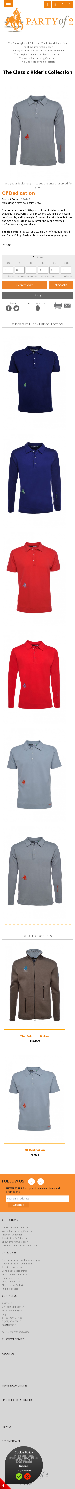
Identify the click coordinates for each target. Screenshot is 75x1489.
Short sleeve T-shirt (12, 1285)
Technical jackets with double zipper (21, 1259)
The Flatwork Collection (54, 43)
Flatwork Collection (12, 1234)
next (52, 331)
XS (8, 263)
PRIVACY (6, 1426)
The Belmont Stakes (34, 1036)
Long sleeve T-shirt (12, 1281)
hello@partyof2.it (9, 1325)
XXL (66, 263)
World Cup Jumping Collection (18, 1230)
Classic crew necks (12, 1267)
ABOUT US (8, 1353)
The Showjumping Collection (37, 46)
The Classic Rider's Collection (37, 61)
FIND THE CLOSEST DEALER (17, 1400)
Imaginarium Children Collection (19, 1245)
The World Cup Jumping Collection (37, 58)
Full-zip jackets (10, 1288)
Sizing (37, 295)
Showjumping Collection (15, 1241)
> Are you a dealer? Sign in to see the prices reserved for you (37, 185)
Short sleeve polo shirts (14, 1274)
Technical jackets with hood (17, 1263)
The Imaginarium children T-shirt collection (37, 54)
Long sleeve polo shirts (14, 1270)
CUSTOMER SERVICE (13, 1339)
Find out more (23, 1466)
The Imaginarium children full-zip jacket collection (37, 50)
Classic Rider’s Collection (15, 1238)
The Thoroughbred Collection (24, 43)
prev (40, 331)
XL (54, 263)
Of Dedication (35, 1150)
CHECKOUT (61, 285)
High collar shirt (10, 1277)
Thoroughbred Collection (15, 1227)
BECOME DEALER (11, 1441)
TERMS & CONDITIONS (14, 1385)
